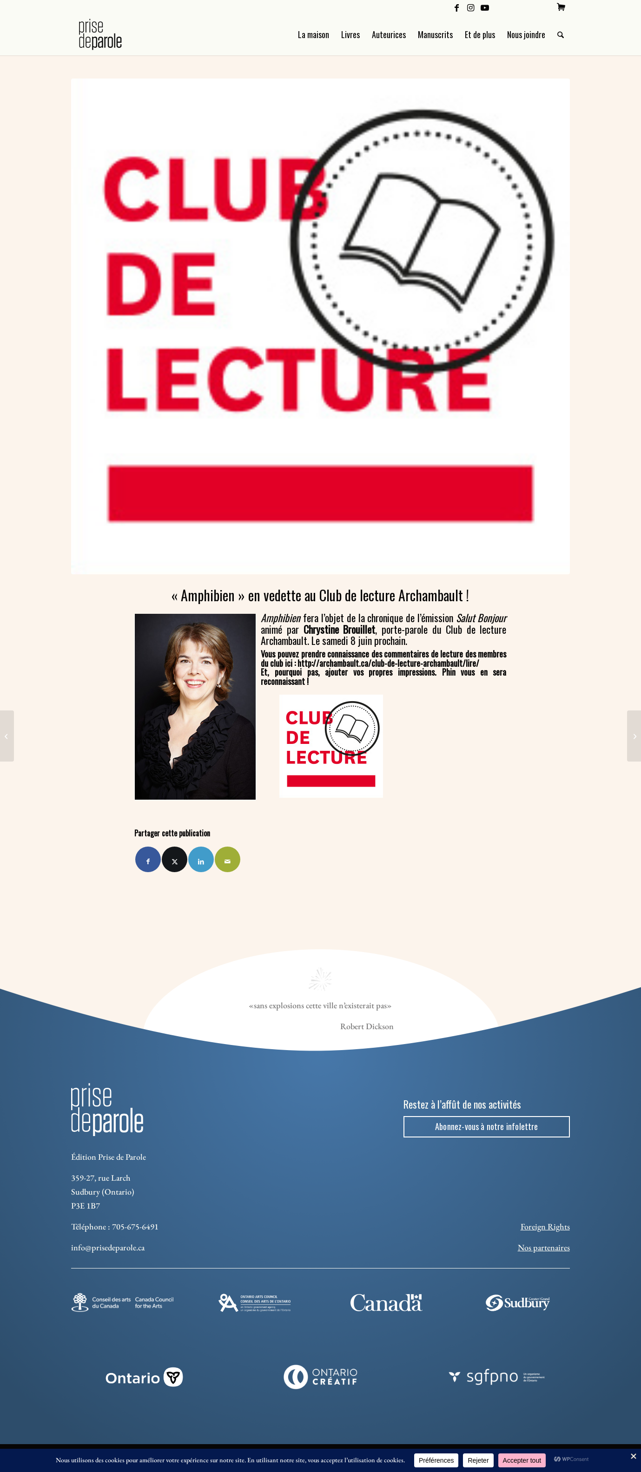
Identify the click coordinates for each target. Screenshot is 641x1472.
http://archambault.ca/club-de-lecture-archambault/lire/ (388, 663)
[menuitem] (561, 7)
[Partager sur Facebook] (148, 859)
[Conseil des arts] (122, 1302)
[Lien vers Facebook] (456, 7)
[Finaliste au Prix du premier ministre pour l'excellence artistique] (634, 736)
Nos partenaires (544, 1247)
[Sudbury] (518, 1302)
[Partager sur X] (174, 859)
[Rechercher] (560, 34)
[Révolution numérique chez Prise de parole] (7, 736)
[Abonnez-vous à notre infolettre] (486, 1126)
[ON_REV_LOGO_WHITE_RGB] (144, 1377)
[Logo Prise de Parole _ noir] (111, 34)
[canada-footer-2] (386, 1302)
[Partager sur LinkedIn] (201, 859)
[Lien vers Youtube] (485, 7)
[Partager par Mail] (227, 859)
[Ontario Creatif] (320, 1377)
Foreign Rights (545, 1226)
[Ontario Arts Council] (254, 1302)
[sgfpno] (497, 1377)
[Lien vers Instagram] (470, 7)
